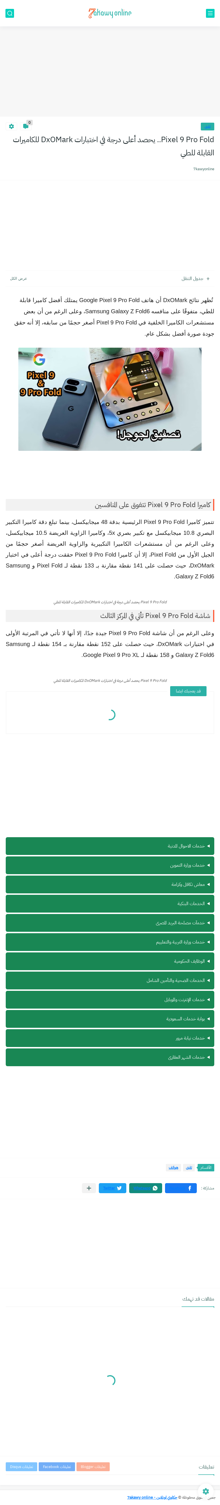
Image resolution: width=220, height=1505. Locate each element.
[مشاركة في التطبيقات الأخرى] (89, 1188)
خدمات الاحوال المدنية (186, 846)
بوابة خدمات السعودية (185, 1018)
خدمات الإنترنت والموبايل (184, 999)
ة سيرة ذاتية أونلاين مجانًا (110, 1000)
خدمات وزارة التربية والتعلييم (180, 942)
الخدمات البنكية (191, 903)
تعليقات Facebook (57, 1466)
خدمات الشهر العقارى (186, 1057)
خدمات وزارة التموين (187, 865)
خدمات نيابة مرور (190, 1038)
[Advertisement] (110, 72)
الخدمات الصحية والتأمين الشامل (176, 980)
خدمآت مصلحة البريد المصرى (180, 922)
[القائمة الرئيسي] (210, 13)
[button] (181, 1188)
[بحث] (9, 13)
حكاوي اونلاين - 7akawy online (152, 1497)
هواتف (173, 1167)
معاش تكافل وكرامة (188, 884)
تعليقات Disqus (21, 1466)
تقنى (208, 126)
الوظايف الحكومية (189, 961)
